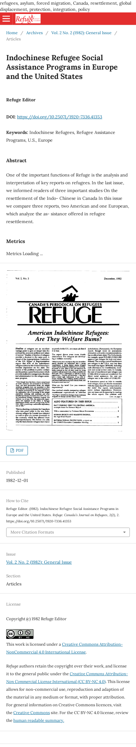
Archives (34, 32)
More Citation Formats (32, 532)
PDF (19, 450)
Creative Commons (31, 712)
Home (12, 32)
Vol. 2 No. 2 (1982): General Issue (81, 32)
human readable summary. (38, 720)
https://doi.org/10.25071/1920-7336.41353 (59, 117)
